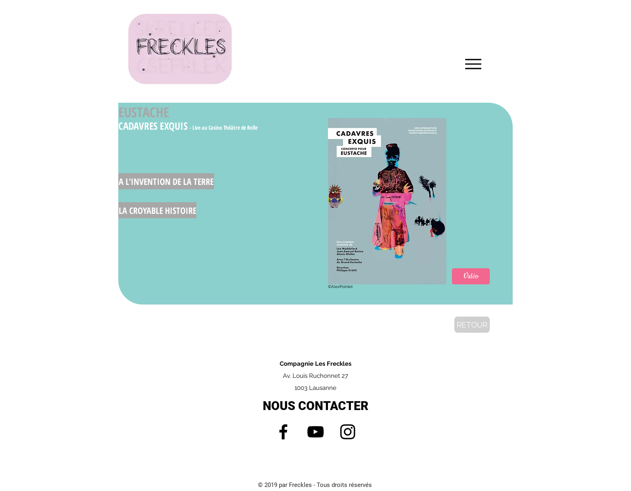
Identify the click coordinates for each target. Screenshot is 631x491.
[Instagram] (348, 432)
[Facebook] (283, 432)
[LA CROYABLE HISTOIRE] (157, 210)
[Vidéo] (471, 276)
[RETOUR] (472, 325)
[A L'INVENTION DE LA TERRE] (166, 181)
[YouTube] (315, 432)
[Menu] (473, 64)
